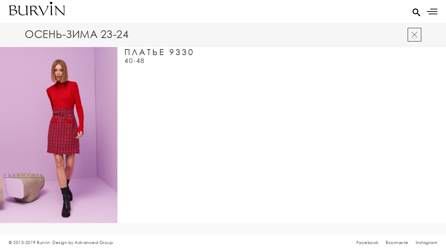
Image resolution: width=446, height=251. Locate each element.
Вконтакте (397, 242)
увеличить (24, 175)
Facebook (367, 242)
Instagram (427, 242)
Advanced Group (94, 242)
